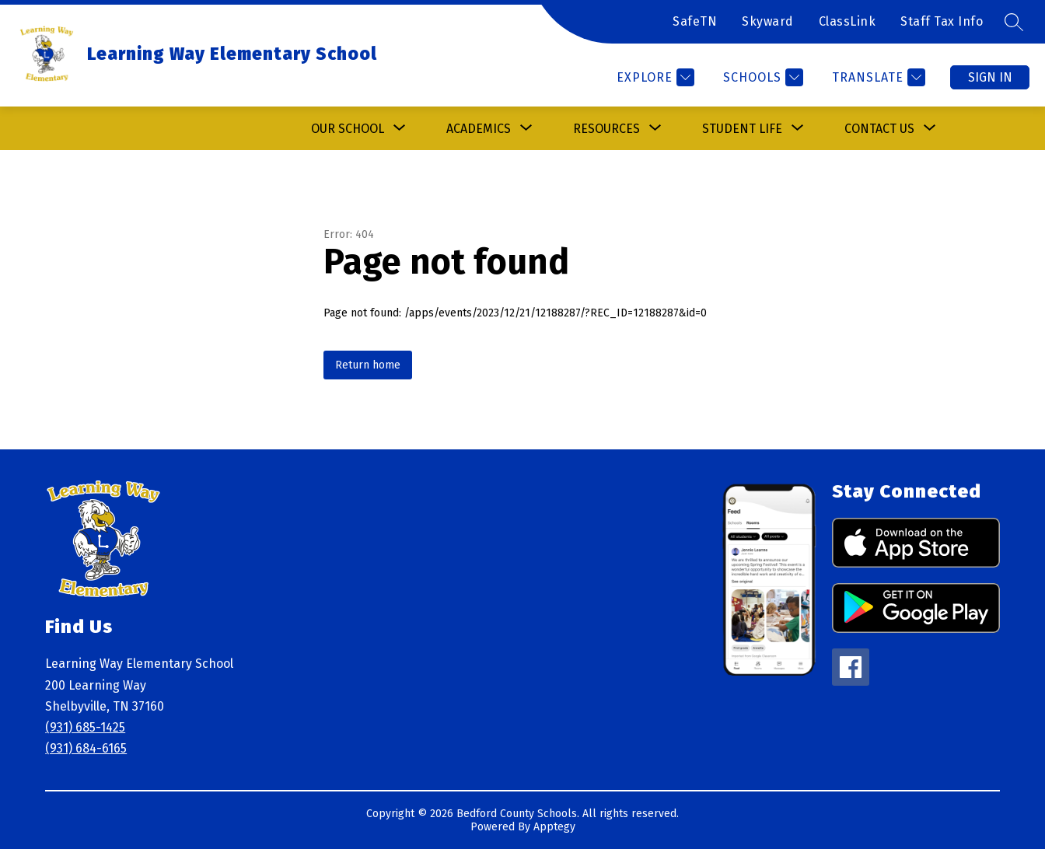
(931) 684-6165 (86, 748)
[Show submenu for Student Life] (742, 128)
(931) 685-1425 (85, 727)
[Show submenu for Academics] (478, 128)
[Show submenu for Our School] (347, 128)
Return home (367, 365)
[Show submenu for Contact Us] (879, 128)
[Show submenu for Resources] (606, 128)
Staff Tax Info (941, 21)
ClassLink (847, 21)
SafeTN (695, 21)
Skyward (768, 21)
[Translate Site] (876, 77)
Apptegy (554, 826)
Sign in (990, 77)
